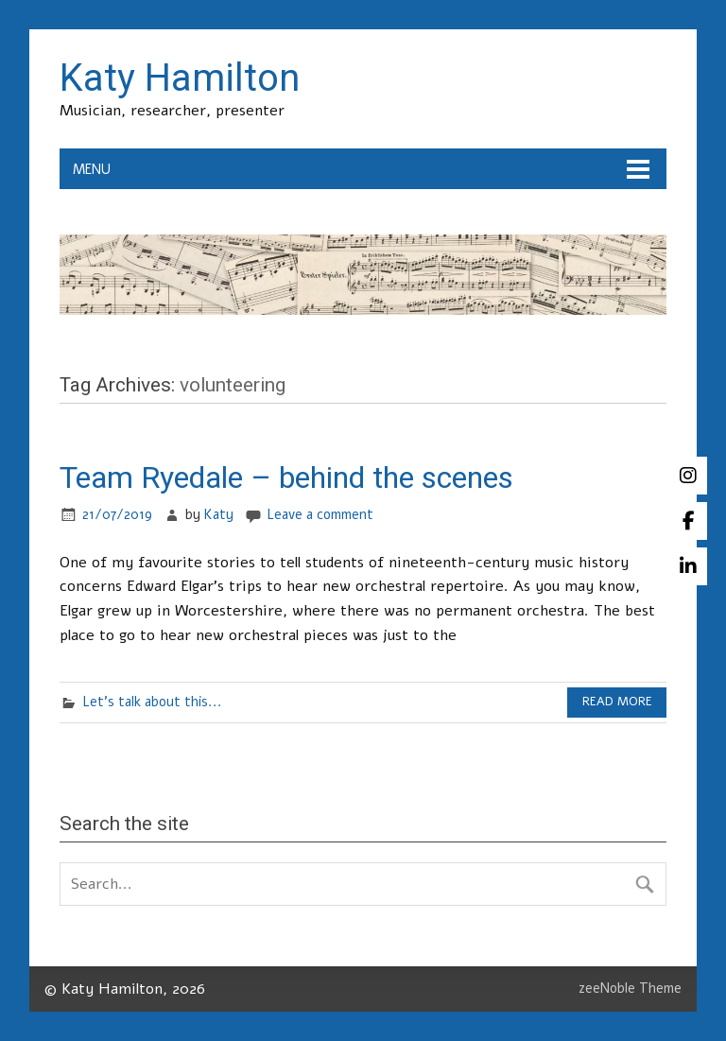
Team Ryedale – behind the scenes (286, 477)
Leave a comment (320, 514)
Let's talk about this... (152, 701)
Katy (218, 514)
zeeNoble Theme (630, 988)
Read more (617, 701)
